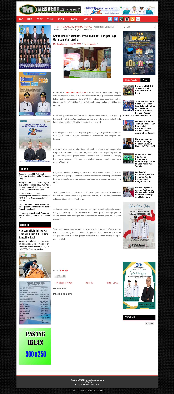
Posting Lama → (113, 283)
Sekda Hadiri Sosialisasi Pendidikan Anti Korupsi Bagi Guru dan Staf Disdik (84, 37)
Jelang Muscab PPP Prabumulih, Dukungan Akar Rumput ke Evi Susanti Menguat (35, 176)
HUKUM (30, 19)
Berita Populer (131, 80)
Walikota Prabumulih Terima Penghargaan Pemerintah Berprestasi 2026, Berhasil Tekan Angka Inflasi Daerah (34, 197)
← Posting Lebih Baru (63, 283)
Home (56, 27)
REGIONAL (63, 18)
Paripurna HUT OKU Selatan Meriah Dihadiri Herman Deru (144, 89)
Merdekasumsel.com (76, 92)
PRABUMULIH (67, 27)
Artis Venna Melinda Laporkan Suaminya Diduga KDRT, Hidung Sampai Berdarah (33, 234)
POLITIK (40, 19)
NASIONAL (76, 18)
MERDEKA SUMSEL (97, 391)
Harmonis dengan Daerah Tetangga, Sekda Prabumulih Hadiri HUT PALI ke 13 (34, 215)
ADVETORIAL (88, 19)
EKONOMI (50, 19)
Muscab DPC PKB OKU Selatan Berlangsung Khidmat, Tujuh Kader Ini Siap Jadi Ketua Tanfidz (145, 160)
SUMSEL (88, 27)
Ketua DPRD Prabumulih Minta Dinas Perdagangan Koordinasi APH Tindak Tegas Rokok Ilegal (34, 206)
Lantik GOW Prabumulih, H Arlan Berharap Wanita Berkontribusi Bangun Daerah (144, 176)
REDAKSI (88, 382)
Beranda (89, 283)
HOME (21, 19)
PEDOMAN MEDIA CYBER (88, 384)
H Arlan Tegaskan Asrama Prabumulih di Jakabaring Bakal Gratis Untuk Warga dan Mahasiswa (144, 192)
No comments (90, 44)
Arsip (145, 80)
